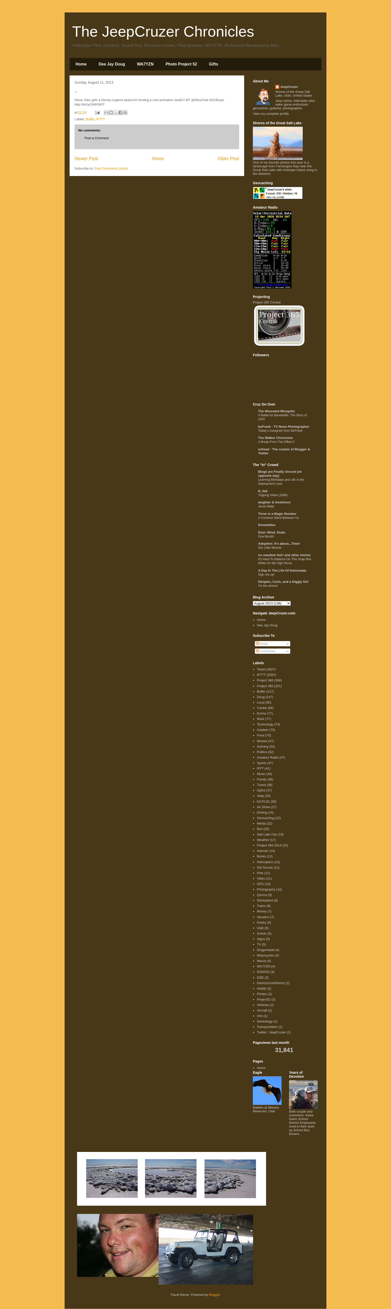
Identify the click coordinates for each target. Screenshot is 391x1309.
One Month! (266, 536)
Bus (259, 829)
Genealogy (265, 1021)
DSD (260, 977)
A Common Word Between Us (278, 518)
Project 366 (265, 680)
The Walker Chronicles (275, 438)
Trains (261, 906)
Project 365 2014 (269, 845)
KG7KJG (263, 801)
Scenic (262, 933)
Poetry (261, 922)
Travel (261, 785)
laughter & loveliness (274, 502)
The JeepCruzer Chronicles (163, 31)
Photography (266, 889)
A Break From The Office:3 (276, 442)
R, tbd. (263, 491)
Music (261, 774)
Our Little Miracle (269, 547)
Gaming (262, 746)
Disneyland (265, 900)
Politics (262, 752)
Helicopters (265, 862)
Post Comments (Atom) (111, 168)
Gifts (213, 64)
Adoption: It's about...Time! (279, 543)
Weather (263, 840)
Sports (261, 763)
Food (260, 735)
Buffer (90, 119)
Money (262, 911)
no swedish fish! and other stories (284, 555)
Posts (262, 644)
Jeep (260, 796)
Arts (260, 1016)
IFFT (260, 768)
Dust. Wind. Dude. (272, 532)
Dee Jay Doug (111, 64)
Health (261, 988)
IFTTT (100, 119)
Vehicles (263, 1005)
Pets (260, 873)
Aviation (262, 730)
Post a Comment (97, 138)
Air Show (263, 807)
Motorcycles (265, 955)
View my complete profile (271, 114)
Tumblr (262, 708)
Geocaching (265, 818)
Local (261, 702)
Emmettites (267, 525)
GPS (260, 884)
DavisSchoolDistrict (271, 983)
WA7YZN (145, 64)
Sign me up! (266, 574)
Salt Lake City (267, 834)
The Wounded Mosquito (276, 411)
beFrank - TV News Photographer (283, 426)
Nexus (261, 961)
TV (259, 944)
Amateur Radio (268, 757)
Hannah (262, 851)
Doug (261, 697)
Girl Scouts (265, 867)
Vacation (263, 917)
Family (261, 779)
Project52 (264, 999)
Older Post (228, 158)
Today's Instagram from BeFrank (280, 430)
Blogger (214, 1295)
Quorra (262, 895)
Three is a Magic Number (277, 514)
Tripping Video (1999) (273, 495)
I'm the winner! (268, 586)
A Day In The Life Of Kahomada (282, 570)
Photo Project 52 (181, 64)
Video (261, 878)
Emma (261, 713)
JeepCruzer (289, 87)
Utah (260, 928)
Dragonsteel (265, 950)
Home (81, 64)
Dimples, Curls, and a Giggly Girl (283, 582)
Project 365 (265, 686)
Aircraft (262, 1010)
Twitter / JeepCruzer (271, 1032)
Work (260, 719)
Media (261, 823)
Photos (262, 994)
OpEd (261, 790)
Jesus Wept (266, 506)
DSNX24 (263, 972)
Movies (262, 741)
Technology (265, 724)
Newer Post (86, 158)
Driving (262, 812)
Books (261, 856)
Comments (265, 651)
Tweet (261, 669)
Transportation (267, 1027)
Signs (261, 939)
